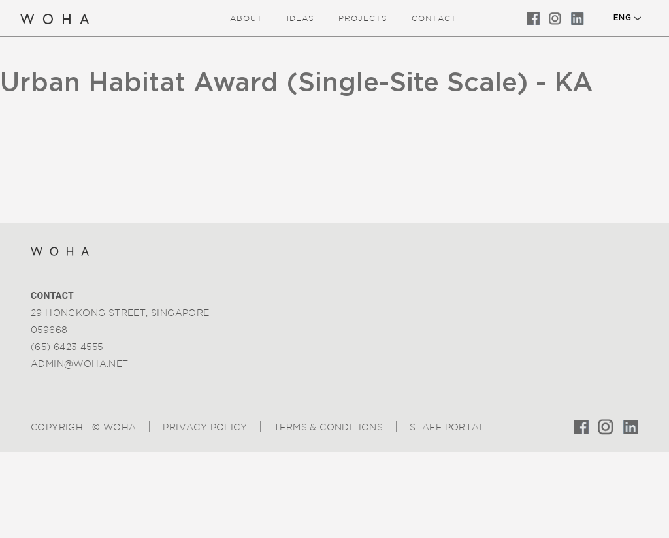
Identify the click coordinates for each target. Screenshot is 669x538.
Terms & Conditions (328, 427)
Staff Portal (447, 427)
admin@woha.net (80, 363)
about (246, 18)
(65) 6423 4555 (67, 346)
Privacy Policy (205, 427)
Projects (362, 18)
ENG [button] (622, 18)
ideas (300, 18)
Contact (434, 18)
